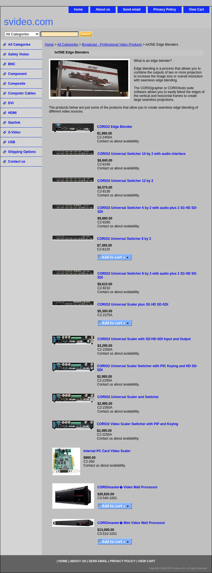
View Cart (196, 9)
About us (103, 9)
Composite (16, 84)
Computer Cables (22, 93)
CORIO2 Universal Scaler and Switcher (128, 397)
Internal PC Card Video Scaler (106, 451)
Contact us (16, 162)
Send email (131, 9)
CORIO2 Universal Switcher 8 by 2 (124, 239)
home (78, 9)
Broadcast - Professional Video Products (112, 45)
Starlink (14, 123)
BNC (11, 64)
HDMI (12, 113)
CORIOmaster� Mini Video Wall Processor (131, 523)
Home (49, 45)
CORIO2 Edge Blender (114, 127)
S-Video (14, 132)
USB (11, 142)
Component (17, 74)
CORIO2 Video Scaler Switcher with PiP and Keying (137, 424)
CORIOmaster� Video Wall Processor (127, 487)
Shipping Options (22, 152)
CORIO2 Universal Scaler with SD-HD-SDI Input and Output (144, 339)
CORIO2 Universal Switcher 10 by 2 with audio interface (141, 154)
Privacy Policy (164, 9)
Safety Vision (18, 54)
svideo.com (28, 21)
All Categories (67, 45)
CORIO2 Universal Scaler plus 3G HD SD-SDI (132, 304)
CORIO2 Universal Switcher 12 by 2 (125, 181)
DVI (11, 103)
